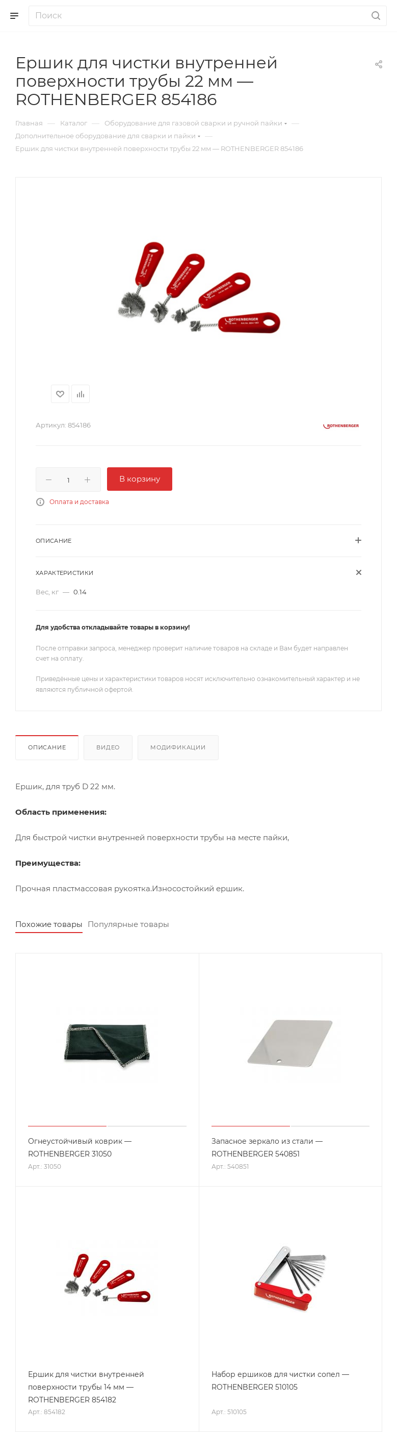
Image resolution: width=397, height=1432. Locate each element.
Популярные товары (128, 924)
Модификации (178, 747)
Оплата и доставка (79, 502)
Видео (108, 747)
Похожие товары (49, 924)
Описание (47, 747)
